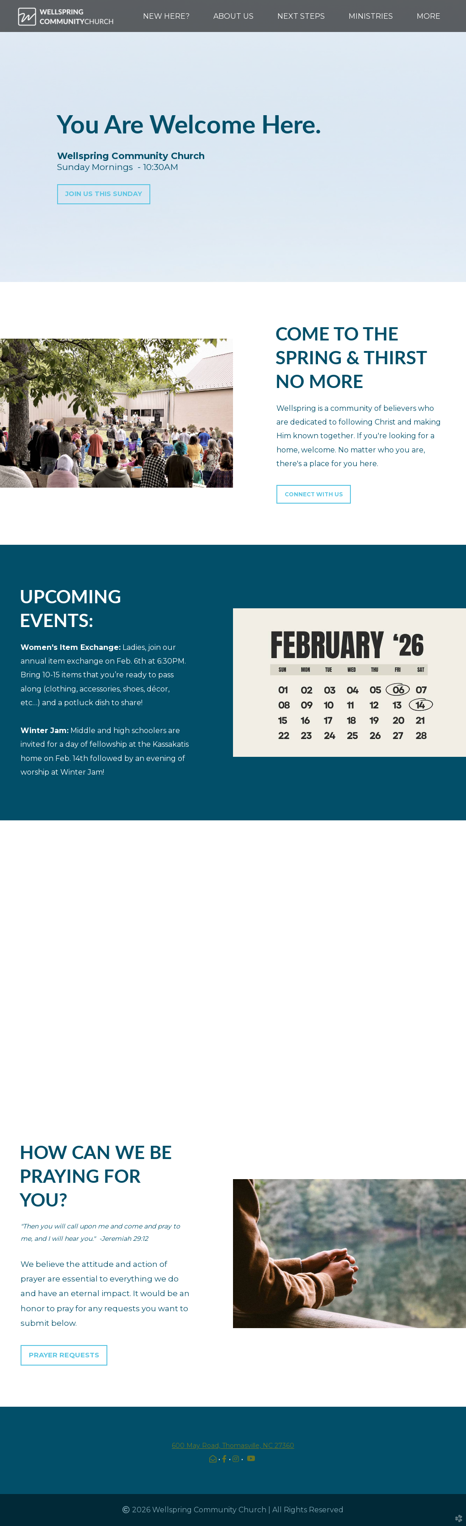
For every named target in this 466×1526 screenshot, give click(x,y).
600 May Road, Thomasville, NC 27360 (233, 1445)
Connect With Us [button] (314, 494)
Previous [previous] (16, 967)
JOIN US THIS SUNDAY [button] (103, 194)
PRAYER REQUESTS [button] (64, 1355)
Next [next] (450, 967)
